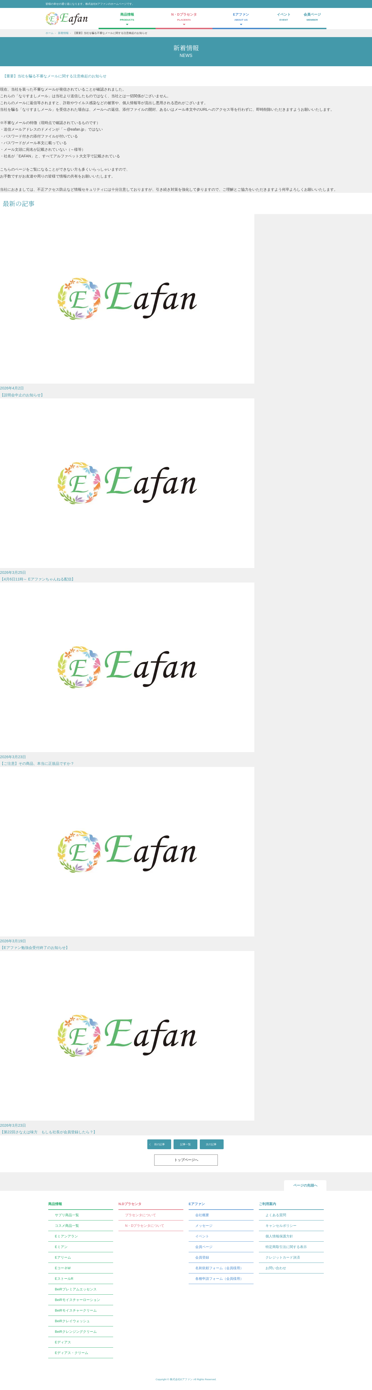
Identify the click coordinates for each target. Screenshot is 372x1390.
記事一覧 (185, 1144)
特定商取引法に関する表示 (286, 1247)
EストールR (64, 1279)
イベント (283, 17)
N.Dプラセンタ (129, 1204)
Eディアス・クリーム (71, 1353)
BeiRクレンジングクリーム (76, 1332)
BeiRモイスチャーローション (77, 1300)
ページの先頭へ (305, 1185)
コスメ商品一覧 (67, 1226)
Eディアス (63, 1342)
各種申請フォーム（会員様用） (219, 1279)
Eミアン (61, 1247)
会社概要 (202, 1215)
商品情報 (55, 1204)
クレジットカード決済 (282, 1257)
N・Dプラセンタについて (144, 1226)
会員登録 (202, 1257)
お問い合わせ (275, 1268)
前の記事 (159, 1144)
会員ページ (312, 17)
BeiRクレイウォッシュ (72, 1321)
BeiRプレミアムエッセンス (76, 1289)
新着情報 (63, 33)
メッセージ (203, 1226)
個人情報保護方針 (279, 1236)
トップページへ (186, 1160)
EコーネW (63, 1268)
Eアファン (197, 1204)
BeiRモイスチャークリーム (76, 1310)
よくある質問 (275, 1215)
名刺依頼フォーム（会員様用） (219, 1268)
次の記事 (211, 1144)
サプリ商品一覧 (67, 1215)
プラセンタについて (140, 1215)
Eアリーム (63, 1257)
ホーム (50, 33)
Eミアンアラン (66, 1236)
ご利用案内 (267, 1204)
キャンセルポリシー (280, 1226)
